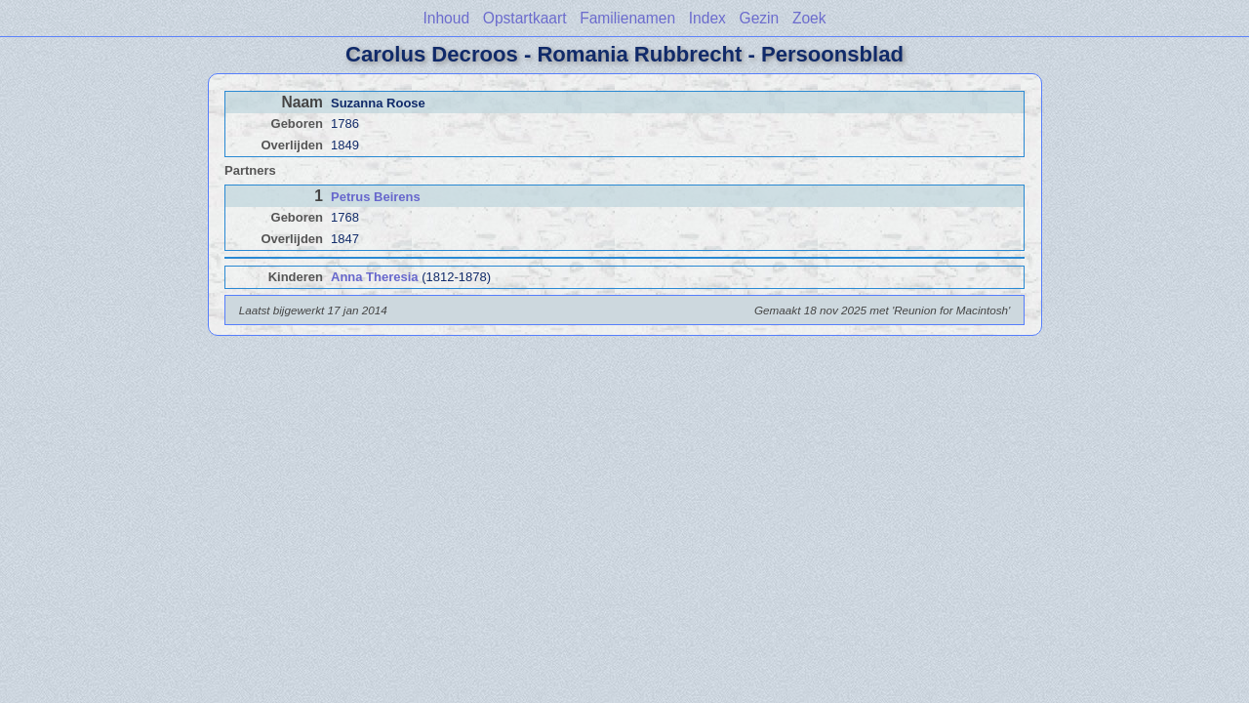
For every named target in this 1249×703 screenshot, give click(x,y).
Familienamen (627, 18)
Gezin (760, 18)
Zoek (809, 18)
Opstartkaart (525, 18)
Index (707, 18)
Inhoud (446, 18)
